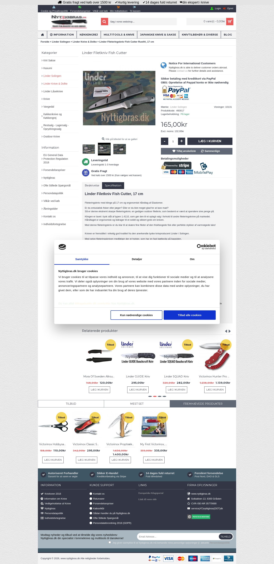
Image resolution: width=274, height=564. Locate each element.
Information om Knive (54, 498)
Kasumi (47, 68)
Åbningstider (50, 208)
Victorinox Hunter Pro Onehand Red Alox (216, 376)
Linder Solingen (52, 75)
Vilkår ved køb (51, 200)
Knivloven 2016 (51, 493)
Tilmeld (226, 536)
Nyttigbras (49, 177)
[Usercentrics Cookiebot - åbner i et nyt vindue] (200, 247)
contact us (182, 70)
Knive (46, 98)
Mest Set (136, 403)
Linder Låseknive (53, 91)
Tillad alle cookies (189, 315)
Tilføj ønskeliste (186, 151)
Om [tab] (192, 259)
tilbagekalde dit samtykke (93, 303)
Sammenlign (212, 151)
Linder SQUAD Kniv (176, 376)
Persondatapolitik (53, 193)
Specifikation (113, 185)
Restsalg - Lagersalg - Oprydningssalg (56, 127)
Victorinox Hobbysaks (53, 444)
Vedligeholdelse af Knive (56, 503)
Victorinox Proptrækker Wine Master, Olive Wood (120, 444)
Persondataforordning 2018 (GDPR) (110, 523)
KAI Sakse (49, 60)
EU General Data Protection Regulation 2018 (55, 159)
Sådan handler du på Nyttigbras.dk (110, 513)
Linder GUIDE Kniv (138, 376)
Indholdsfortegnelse (54, 224)
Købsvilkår (97, 508)
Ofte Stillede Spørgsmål (57, 185)
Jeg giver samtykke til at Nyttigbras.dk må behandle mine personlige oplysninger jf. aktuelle (169, 542)
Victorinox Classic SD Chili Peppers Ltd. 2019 (87, 444)
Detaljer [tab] (137, 259)
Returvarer (97, 498)
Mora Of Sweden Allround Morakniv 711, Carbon (100, 376)
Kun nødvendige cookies (136, 315)
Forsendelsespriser (54, 170)
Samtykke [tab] (81, 259)
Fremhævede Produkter (203, 403)
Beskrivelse (92, 185)
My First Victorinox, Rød (154, 444)
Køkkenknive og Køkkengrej (52, 116)
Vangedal (48, 106)
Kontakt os (49, 216)
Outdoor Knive (51, 136)
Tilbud (71, 403)
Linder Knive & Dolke (55, 83)
